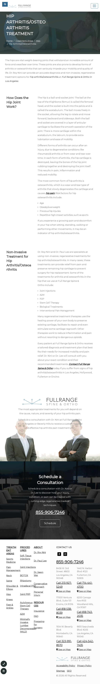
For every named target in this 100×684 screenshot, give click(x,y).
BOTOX (24, 575)
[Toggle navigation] (94, 5)
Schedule (50, 523)
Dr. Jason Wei (38, 574)
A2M (22, 614)
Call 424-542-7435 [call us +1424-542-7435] (85, 643)
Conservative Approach (40, 585)
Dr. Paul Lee (40, 561)
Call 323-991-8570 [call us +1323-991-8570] (64, 643)
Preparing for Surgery (39, 624)
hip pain (50, 193)
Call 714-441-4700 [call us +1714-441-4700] (84, 584)
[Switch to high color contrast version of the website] (5, 4)
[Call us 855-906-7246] (4, 664)
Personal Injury (38, 593)
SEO (69, 671)
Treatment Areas (24, 41)
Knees (9, 599)
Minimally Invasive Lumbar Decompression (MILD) (28, 625)
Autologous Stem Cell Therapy (26, 605)
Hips (38, 41)
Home (9, 41)
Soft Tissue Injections (25, 557)
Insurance (39, 611)
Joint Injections (28, 567)
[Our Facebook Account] (59, 555)
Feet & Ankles (9, 606)
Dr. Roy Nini (40, 552)
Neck (9, 575)
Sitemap (60, 671)
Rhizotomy (25, 580)
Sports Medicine (11, 560)
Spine (9, 581)
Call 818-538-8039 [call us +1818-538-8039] (64, 610)
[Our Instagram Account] (65, 555)
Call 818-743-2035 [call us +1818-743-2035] (85, 613)
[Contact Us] (4, 671)
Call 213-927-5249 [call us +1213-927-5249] (64, 584)
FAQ (36, 616)
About (38, 547)
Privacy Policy (84, 665)
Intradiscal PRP (28, 586)
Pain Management (13, 569)
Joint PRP (25, 594)
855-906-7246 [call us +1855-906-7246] (50, 512)
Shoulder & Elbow (12, 587)
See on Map (63, 591)
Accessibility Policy (65, 665)
